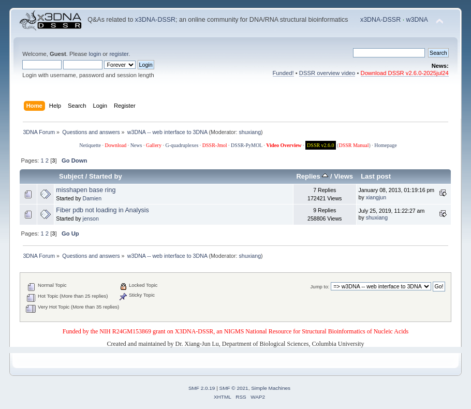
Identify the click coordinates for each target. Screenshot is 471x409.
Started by (105, 176)
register (118, 54)
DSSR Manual (353, 145)
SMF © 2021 (233, 388)
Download (115, 145)
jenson (91, 218)
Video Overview (283, 145)
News (136, 145)
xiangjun (376, 197)
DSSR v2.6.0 (320, 145)
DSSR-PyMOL (246, 145)
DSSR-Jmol (214, 145)
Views (343, 176)
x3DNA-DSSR (155, 19)
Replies (312, 176)
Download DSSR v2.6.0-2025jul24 (405, 73)
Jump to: (320, 286)
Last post (376, 176)
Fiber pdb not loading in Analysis (102, 210)
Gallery (153, 145)
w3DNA (417, 19)
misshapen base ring (85, 190)
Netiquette (90, 145)
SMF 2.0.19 (201, 388)
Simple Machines (270, 388)
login (95, 54)
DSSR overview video (327, 73)
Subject (71, 176)
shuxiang (250, 132)
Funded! (283, 73)
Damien (92, 198)
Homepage (385, 145)
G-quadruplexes (181, 145)
